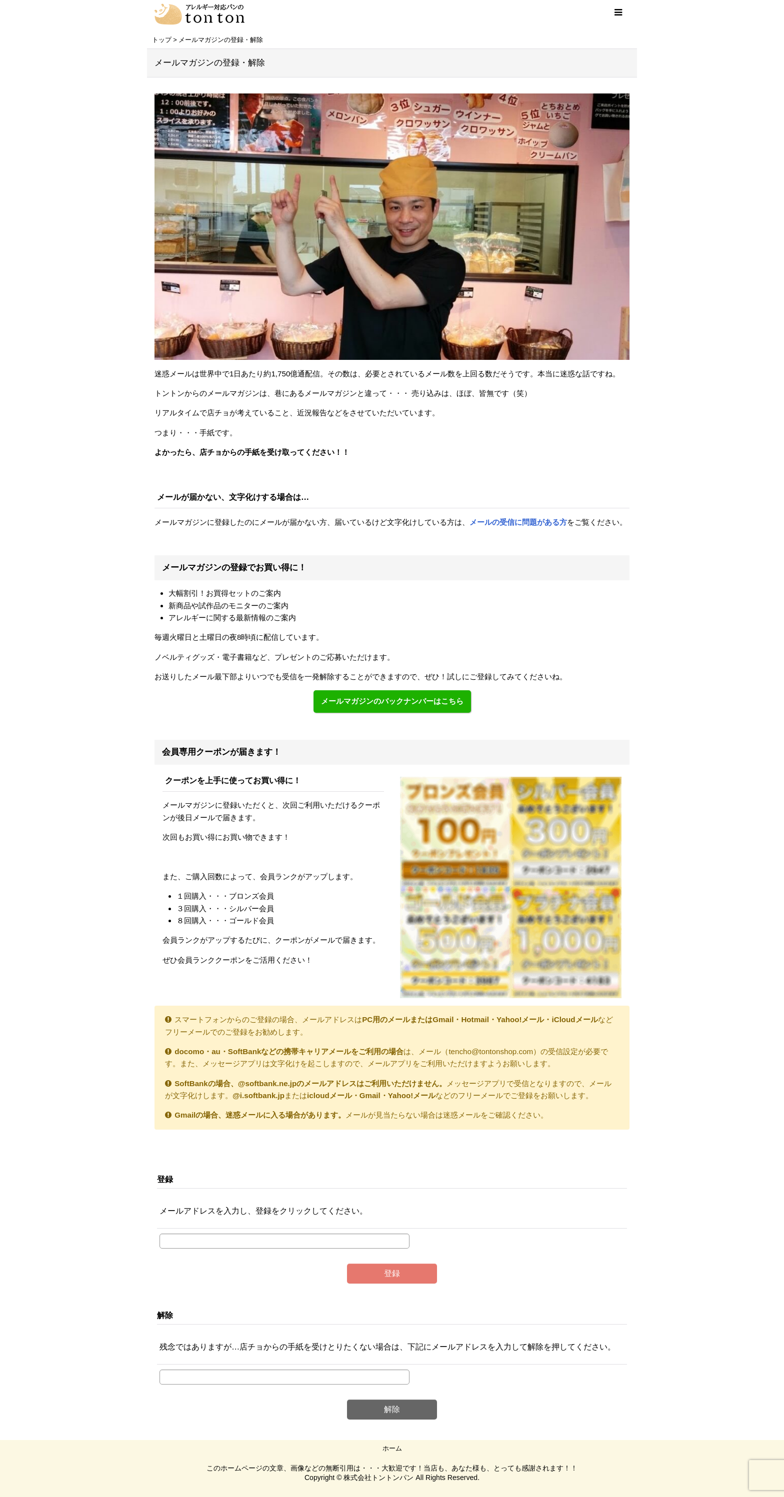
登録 (165, 1179)
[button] (618, 12)
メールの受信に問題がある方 (518, 522)
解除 (165, 1315)
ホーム (392, 1448)
